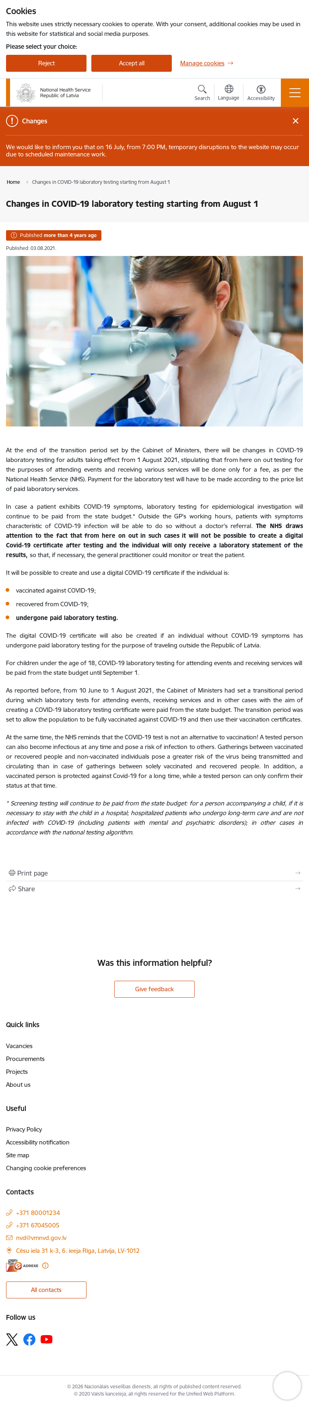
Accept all (131, 63)
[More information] (45, 1266)
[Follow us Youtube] (47, 1339)
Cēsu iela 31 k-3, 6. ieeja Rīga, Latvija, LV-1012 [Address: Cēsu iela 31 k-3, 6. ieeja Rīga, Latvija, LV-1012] (78, 1250)
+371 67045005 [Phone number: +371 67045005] (38, 1225)
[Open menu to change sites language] (228, 93)
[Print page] (154, 873)
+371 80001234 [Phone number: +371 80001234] (38, 1213)
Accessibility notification (38, 1142)
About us (18, 1084)
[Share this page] (154, 889)
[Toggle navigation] (295, 93)
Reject (46, 63)
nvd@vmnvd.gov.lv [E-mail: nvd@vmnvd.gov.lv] (41, 1238)
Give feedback (154, 989)
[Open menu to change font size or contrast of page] (261, 94)
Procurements (25, 1059)
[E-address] (22, 1265)
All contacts (46, 1290)
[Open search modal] (202, 94)
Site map (17, 1155)
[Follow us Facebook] (29, 1339)
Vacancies (19, 1046)
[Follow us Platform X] (12, 1339)
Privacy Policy (24, 1129)
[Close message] (295, 121)
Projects (17, 1071)
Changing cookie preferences (46, 1168)
